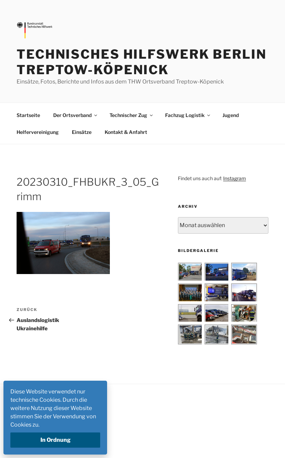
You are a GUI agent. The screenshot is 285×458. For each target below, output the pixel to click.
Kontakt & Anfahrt (126, 132)
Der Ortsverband (75, 115)
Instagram (234, 178)
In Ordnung (55, 440)
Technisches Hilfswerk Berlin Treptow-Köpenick (142, 62)
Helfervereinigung (38, 132)
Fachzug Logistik (188, 115)
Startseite (28, 115)
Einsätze (82, 132)
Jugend (230, 115)
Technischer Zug (132, 115)
